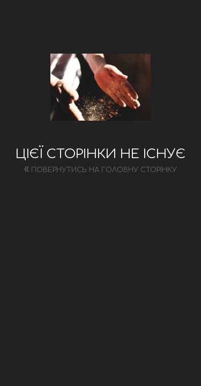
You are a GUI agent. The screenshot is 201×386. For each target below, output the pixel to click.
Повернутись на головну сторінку (100, 168)
